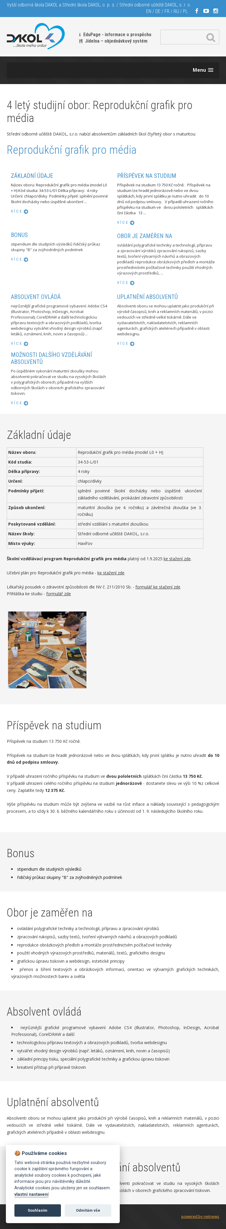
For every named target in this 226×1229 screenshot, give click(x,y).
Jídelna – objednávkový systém (116, 41)
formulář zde (58, 593)
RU (176, 11)
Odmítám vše (88, 1210)
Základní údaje (32, 175)
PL (185, 11)
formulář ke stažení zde (157, 587)
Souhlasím (37, 1210)
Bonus (19, 265)
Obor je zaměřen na (144, 287)
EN (148, 11)
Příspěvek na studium (146, 175)
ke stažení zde (177, 558)
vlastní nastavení (31, 1194)
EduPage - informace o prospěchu (117, 34)
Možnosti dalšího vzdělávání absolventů (51, 411)
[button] (203, 70)
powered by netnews (200, 1216)
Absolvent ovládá (36, 348)
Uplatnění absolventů (147, 348)
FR (167, 11)
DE (157, 11)
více (17, 211)
